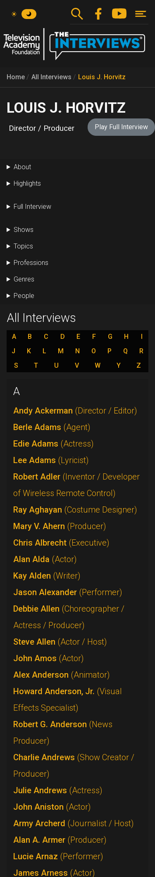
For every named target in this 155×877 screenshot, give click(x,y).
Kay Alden (47, 576)
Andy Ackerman (75, 411)
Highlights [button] (27, 183)
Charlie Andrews (73, 765)
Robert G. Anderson (62, 732)
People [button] (24, 296)
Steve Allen (60, 642)
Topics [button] (23, 246)
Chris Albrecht (61, 543)
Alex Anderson (61, 675)
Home (16, 77)
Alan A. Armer (60, 840)
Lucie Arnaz (58, 856)
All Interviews (51, 77)
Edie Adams (53, 444)
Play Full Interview (121, 127)
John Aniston (52, 807)
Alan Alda (45, 559)
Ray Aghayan (75, 510)
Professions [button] (31, 263)
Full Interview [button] (32, 206)
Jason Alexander (67, 592)
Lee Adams (51, 460)
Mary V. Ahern (59, 526)
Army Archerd (73, 823)
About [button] (22, 167)
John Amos (48, 658)
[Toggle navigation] (140, 13)
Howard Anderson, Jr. (67, 699)
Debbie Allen (68, 617)
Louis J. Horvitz (102, 77)
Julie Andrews (58, 790)
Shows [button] (23, 230)
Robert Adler (76, 485)
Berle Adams (52, 427)
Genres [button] (24, 279)
